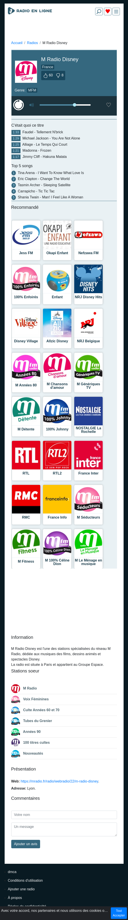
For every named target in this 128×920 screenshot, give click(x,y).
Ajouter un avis (25, 844)
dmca (12, 872)
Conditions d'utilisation (25, 880)
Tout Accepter (119, 913)
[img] (116, 11)
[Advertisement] (64, 29)
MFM (32, 90)
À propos (15, 898)
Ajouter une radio (21, 889)
